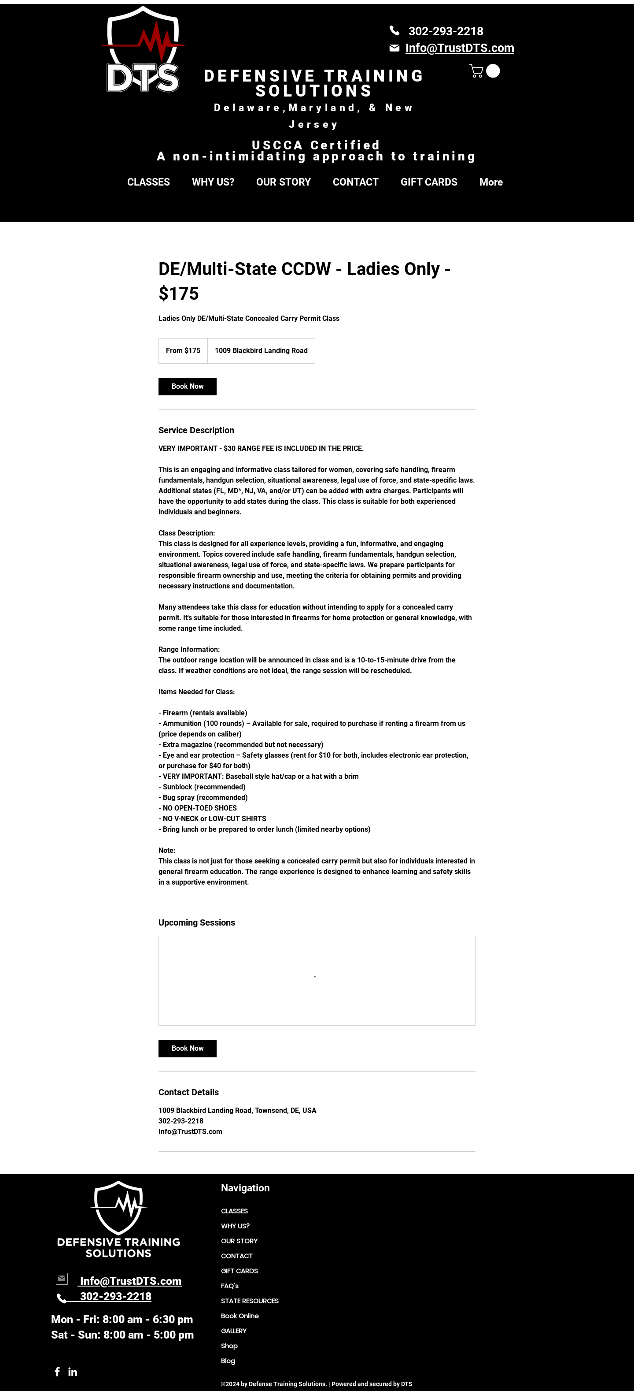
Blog (228, 1360)
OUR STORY (239, 1241)
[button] (486, 71)
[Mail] (394, 48)
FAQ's (230, 1286)
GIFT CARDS (239, 1271)
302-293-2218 (446, 31)
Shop (229, 1345)
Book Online (240, 1315)
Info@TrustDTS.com (129, 1281)
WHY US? (235, 1226)
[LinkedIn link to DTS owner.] (72, 1371)
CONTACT (237, 1256)
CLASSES (234, 1211)
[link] (187, 386)
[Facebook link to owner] (57, 1371)
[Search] (523, 216)
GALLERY (234, 1330)
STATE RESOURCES (250, 1300)
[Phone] (394, 30)
